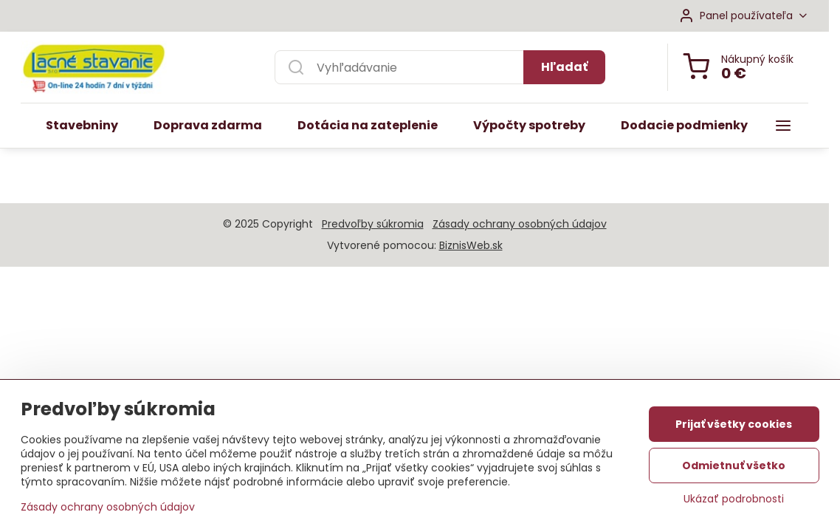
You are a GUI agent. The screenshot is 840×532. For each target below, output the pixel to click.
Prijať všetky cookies (733, 426)
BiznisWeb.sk (471, 245)
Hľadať (564, 66)
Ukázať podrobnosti (734, 501)
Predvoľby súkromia (373, 223)
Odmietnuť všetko (733, 467)
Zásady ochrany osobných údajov (520, 223)
